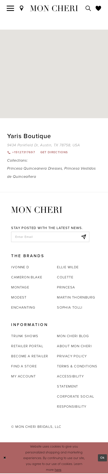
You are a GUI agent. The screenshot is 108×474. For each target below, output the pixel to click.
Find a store (24, 366)
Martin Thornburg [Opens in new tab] (76, 298)
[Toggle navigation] (10, 8)
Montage (20, 288)
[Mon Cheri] (36, 209)
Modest (18, 298)
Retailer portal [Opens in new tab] (27, 346)
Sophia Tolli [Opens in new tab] (69, 308)
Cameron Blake (26, 277)
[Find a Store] (21, 8)
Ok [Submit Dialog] (102, 458)
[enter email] (50, 237)
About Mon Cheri (74, 346)
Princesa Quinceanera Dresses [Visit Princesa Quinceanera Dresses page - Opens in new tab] (34, 168)
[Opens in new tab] (43, 145)
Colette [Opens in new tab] (65, 277)
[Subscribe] (83, 237)
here (58, 469)
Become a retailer (29, 356)
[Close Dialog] (5, 458)
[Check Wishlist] (98, 8)
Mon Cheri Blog (73, 336)
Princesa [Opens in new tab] (66, 288)
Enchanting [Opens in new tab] (23, 308)
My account (23, 376)
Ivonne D (20, 267)
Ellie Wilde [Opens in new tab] (68, 267)
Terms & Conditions (77, 366)
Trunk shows (24, 336)
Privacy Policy (72, 356)
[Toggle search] (88, 8)
